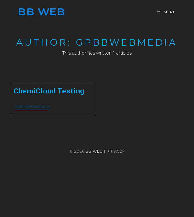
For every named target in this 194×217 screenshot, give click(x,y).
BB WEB (94, 151)
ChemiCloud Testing (49, 91)
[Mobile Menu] (166, 12)
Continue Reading (31, 106)
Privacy (115, 151)
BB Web (41, 11)
